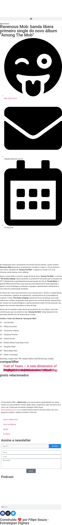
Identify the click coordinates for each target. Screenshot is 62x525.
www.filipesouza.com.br (11, 410)
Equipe (5, 429)
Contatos (6, 434)
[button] (31, 18)
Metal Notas (4, 24)
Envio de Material (9, 424)
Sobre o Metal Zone (10, 420)
